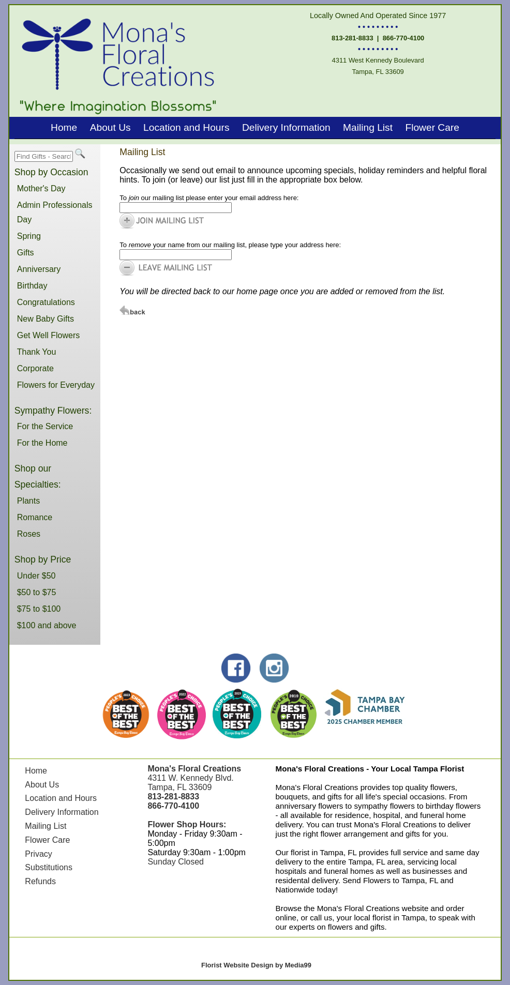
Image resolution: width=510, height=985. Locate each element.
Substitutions (48, 867)
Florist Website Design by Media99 (256, 965)
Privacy (38, 854)
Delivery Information (286, 127)
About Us (110, 127)
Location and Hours (186, 127)
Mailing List (368, 127)
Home (64, 127)
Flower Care (432, 127)
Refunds (40, 881)
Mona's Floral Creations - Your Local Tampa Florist (370, 768)
